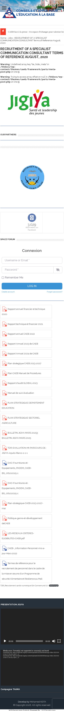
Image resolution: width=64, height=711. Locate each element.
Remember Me (14, 277)
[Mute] (53, 641)
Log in (31, 286)
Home (3, 38)
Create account (8, 292)
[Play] (5, 641)
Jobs (10, 38)
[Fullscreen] (59, 641)
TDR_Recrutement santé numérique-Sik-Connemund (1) (24, 586)
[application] (32, 626)
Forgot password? (54, 292)
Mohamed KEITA (38, 701)
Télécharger (54, 586)
